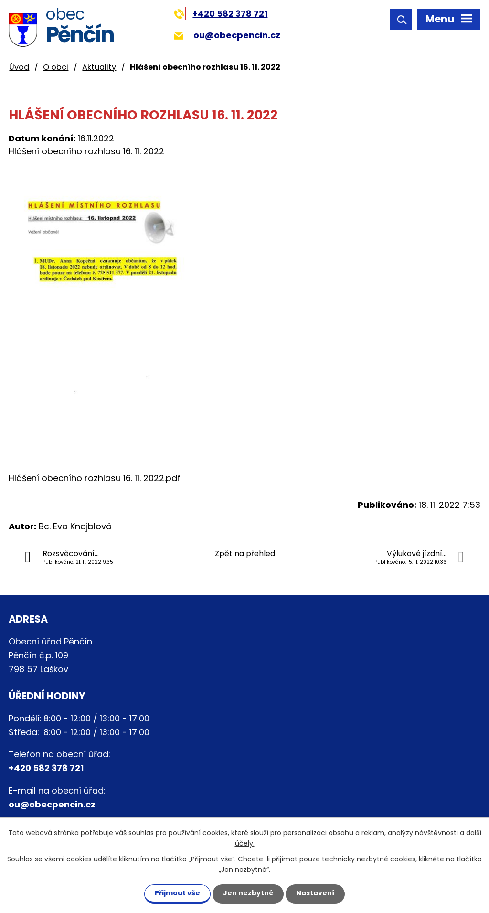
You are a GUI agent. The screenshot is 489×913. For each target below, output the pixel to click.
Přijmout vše (177, 893)
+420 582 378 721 (221, 14)
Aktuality (99, 67)
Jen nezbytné (248, 893)
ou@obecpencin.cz (227, 35)
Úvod (19, 67)
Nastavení (315, 893)
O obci (55, 67)
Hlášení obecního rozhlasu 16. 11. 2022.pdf (95, 478)
